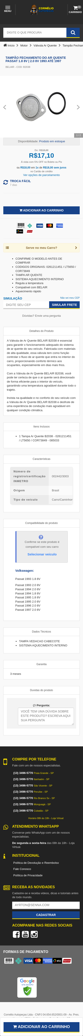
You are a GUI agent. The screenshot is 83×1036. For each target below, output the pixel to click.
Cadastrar (46, 915)
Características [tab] (41, 459)
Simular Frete (64, 305)
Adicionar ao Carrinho (41, 210)
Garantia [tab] (41, 664)
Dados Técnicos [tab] (41, 631)
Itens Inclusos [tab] (41, 426)
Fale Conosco (22, 869)
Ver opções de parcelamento (41, 175)
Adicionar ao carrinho (41, 1027)
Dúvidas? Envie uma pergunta (41, 315)
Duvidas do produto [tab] (41, 690)
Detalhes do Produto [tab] (41, 331)
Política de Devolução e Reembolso (36, 862)
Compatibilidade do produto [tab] (41, 523)
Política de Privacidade (27, 875)
